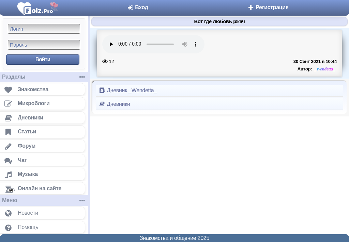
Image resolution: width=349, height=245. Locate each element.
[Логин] (44, 29)
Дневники (114, 104)
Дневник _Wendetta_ (127, 90)
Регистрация (268, 7)
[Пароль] (44, 45)
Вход (137, 7)
